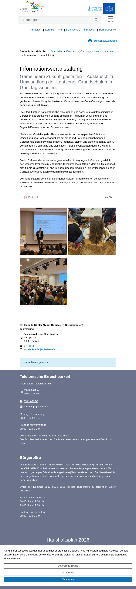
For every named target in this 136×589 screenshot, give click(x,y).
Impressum (68, 572)
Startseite (56, 51)
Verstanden (68, 579)
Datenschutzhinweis (68, 566)
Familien (71, 51)
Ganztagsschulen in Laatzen (96, 51)
